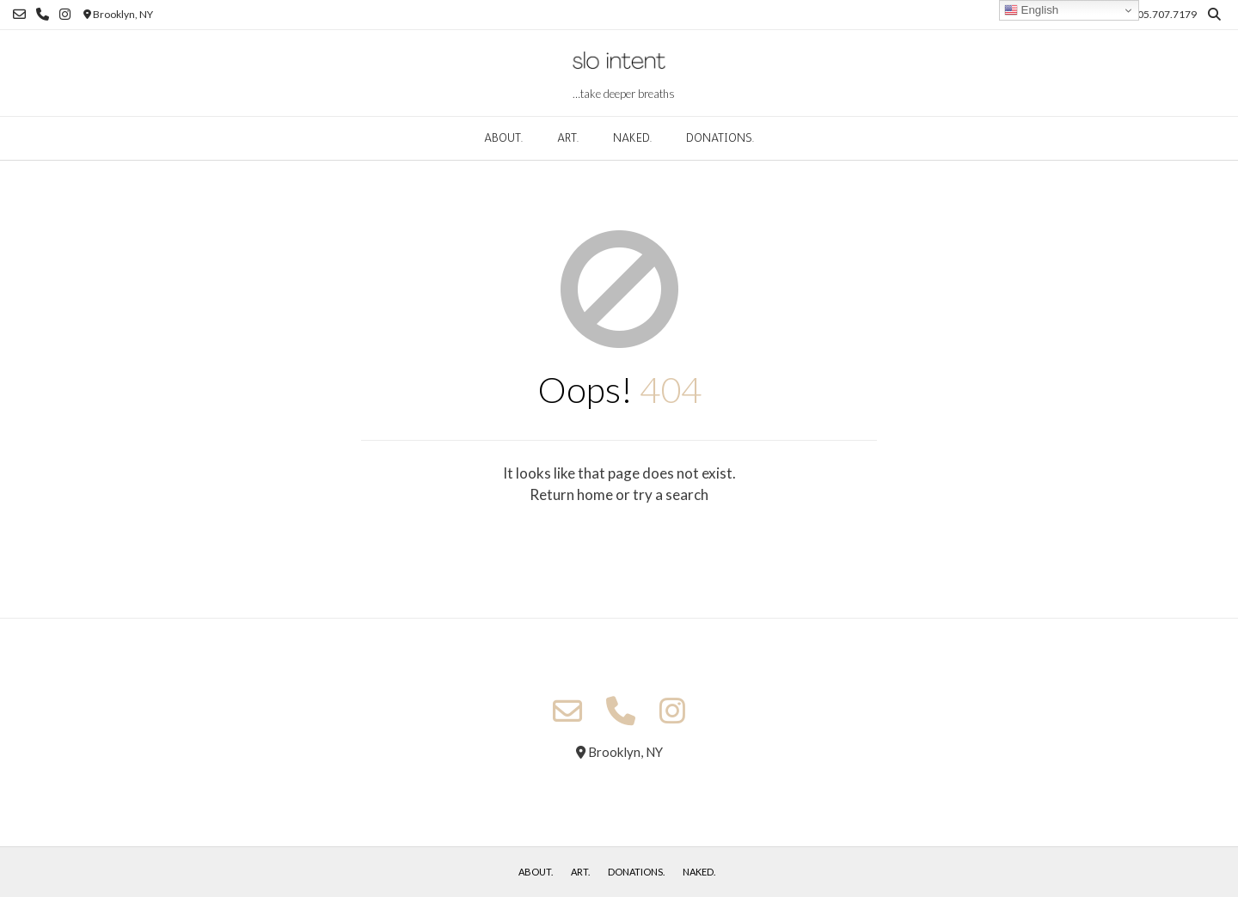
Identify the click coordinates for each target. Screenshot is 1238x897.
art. (568, 138)
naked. (632, 138)
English (1031, 10)
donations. (720, 138)
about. (503, 138)
